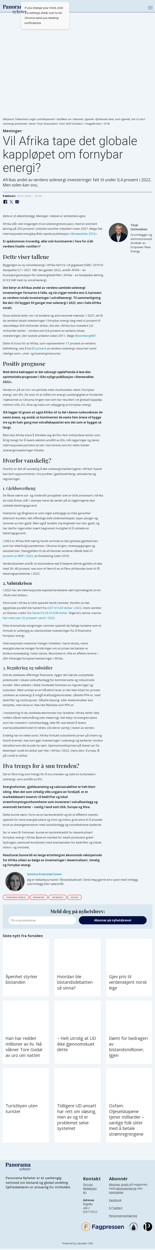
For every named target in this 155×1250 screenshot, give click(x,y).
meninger (47, 898)
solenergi (70, 898)
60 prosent (38, 348)
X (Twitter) (116, 1209)
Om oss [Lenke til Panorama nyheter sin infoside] (88, 1186)
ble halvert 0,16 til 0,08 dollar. (47, 613)
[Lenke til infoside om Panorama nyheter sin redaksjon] (90, 1194)
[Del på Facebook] (5, 201)
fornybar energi (19, 898)
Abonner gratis (119, 1186)
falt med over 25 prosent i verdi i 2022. (29, 618)
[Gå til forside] (15, 7)
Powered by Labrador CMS (77, 1244)
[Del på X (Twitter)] (11, 201)
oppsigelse (116, 1194)
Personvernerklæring (123, 1217)
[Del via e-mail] (17, 201)
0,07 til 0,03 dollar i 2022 (64, 608)
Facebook (115, 1201)
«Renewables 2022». (83, 234)
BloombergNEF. (86, 336)
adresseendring (126, 1190)
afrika (90, 898)
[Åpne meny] (150, 7)
